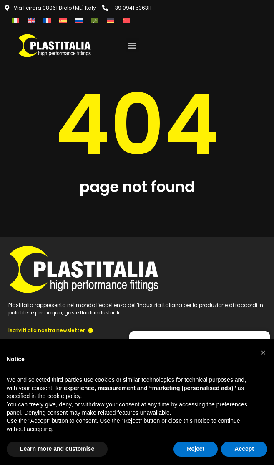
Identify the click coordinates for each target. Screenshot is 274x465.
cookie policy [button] (63, 396)
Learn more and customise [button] (57, 448)
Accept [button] (244, 448)
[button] (132, 45)
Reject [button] (195, 448)
